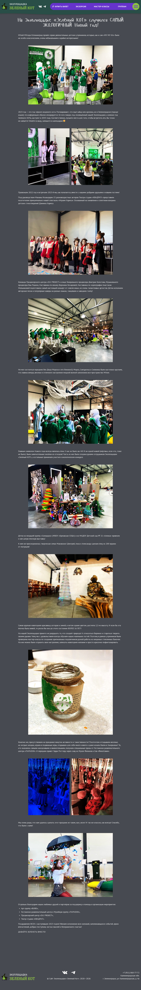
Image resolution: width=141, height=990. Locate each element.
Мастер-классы (101, 6)
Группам (122, 6)
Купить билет (60, 6)
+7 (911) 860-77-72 (131, 978)
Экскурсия (81, 6)
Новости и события (36, 18)
